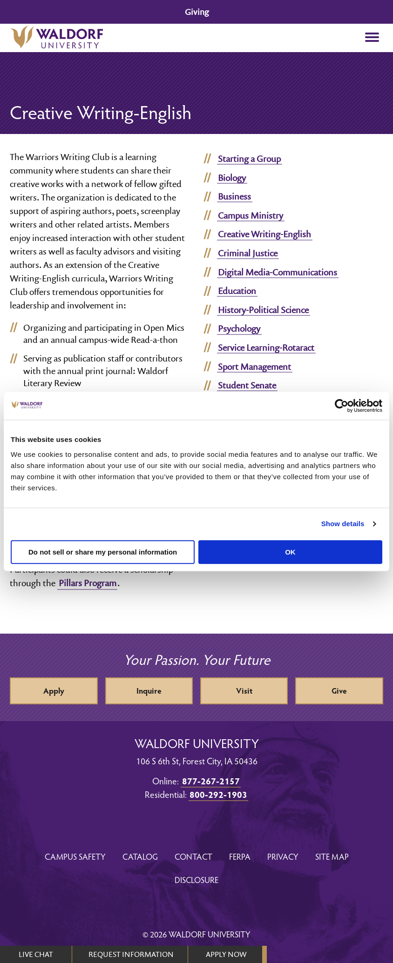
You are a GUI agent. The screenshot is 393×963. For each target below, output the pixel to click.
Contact (193, 856)
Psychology (239, 328)
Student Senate (247, 385)
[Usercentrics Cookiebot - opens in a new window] (341, 406)
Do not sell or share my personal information (102, 552)
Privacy (282, 856)
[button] (372, 38)
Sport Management (254, 367)
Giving (197, 12)
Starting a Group (249, 159)
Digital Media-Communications (277, 272)
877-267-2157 (211, 781)
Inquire (149, 690)
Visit (244, 690)
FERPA (240, 856)
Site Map (332, 856)
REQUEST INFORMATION (131, 954)
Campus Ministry (250, 215)
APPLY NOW (226, 954)
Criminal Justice (248, 253)
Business (234, 196)
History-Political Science (263, 310)
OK (290, 552)
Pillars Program (87, 583)
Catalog (140, 856)
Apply (53, 690)
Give (339, 690)
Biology (232, 178)
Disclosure (196, 879)
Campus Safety (75, 856)
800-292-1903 (218, 794)
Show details (343, 524)
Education (237, 291)
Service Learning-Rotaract (266, 347)
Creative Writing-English (264, 234)
